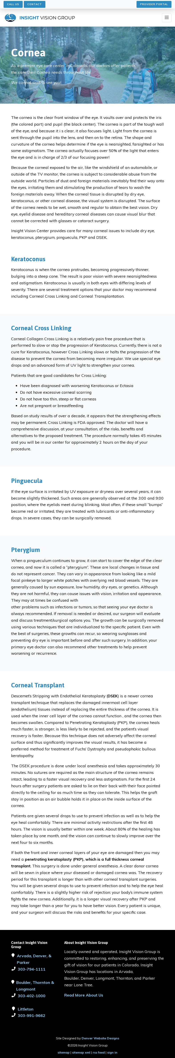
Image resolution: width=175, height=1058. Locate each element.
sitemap (64, 1052)
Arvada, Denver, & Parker (34, 959)
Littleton (25, 1009)
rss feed (99, 1052)
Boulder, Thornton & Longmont (35, 985)
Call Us (13, 4)
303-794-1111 (31, 969)
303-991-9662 (31, 1015)
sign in (112, 1052)
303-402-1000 (31, 995)
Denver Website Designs (100, 1038)
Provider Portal (154, 4)
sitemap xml (81, 1052)
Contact (34, 4)
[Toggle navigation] (166, 17)
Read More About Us (83, 995)
